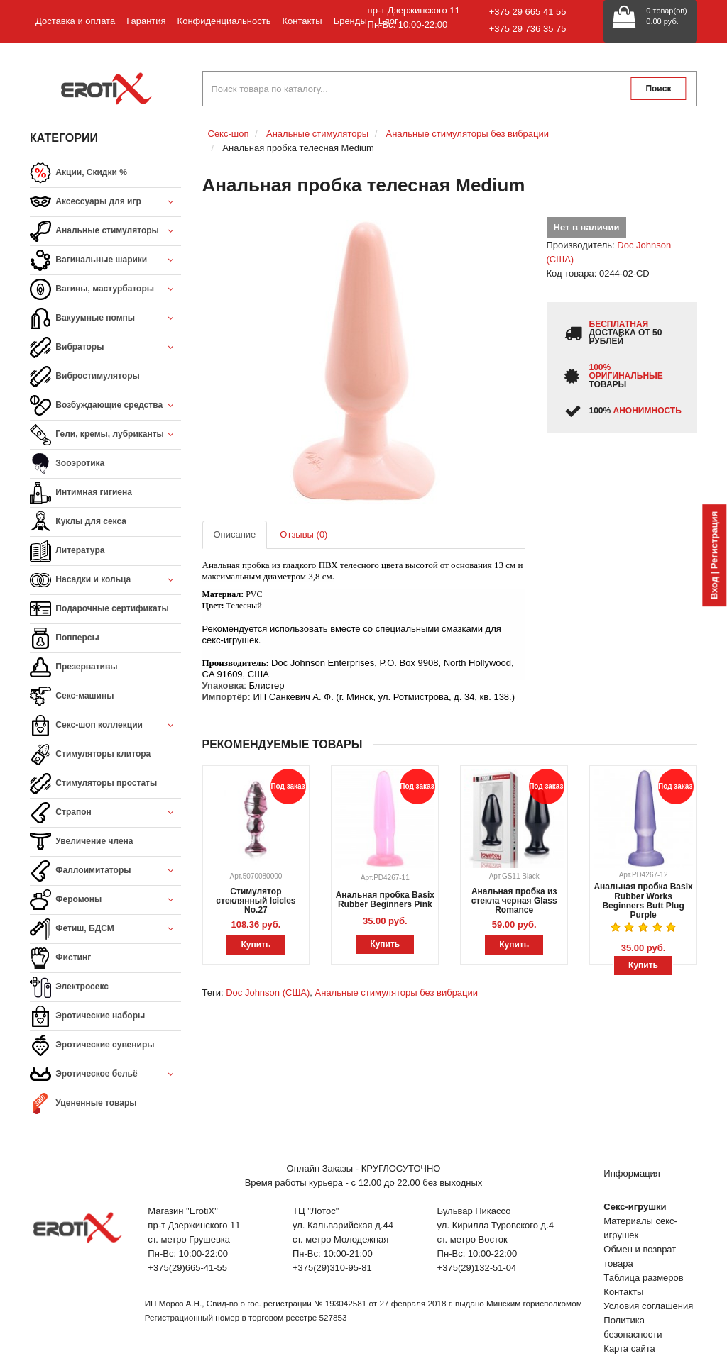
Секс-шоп (228, 133)
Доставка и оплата (75, 21)
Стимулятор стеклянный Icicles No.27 (255, 901)
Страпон (105, 813)
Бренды (350, 21)
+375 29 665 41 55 (528, 11)
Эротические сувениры (92, 1045)
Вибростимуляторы (85, 376)
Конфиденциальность (224, 21)
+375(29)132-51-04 (477, 1267)
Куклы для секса (78, 522)
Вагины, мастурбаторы (105, 289)
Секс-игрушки (634, 1206)
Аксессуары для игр (105, 202)
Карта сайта (629, 1348)
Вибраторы (105, 347)
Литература (67, 551)
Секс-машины (72, 696)
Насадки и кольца (105, 580)
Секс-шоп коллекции (105, 725)
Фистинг (60, 958)
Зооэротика (67, 463)
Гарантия (145, 21)
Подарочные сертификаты (99, 609)
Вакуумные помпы (105, 318)
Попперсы (64, 638)
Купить (255, 945)
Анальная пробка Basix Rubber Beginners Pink (385, 899)
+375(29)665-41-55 (187, 1267)
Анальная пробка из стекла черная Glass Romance (514, 901)
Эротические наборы (87, 1016)
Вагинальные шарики (105, 260)
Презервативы (74, 667)
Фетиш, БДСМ (105, 929)
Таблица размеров (643, 1277)
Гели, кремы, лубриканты (105, 435)
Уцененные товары (83, 1103)
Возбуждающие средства (105, 406)
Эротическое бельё (105, 1074)
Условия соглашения (648, 1306)
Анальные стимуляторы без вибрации (468, 133)
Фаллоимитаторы (105, 871)
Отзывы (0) (303, 534)
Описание (235, 534)
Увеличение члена (81, 841)
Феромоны (105, 900)
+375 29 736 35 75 (528, 28)
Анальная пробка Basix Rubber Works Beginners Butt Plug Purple (643, 901)
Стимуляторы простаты (93, 783)
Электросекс (69, 987)
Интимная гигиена (81, 493)
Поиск (658, 89)
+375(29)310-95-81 (332, 1267)
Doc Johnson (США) (268, 992)
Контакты (302, 21)
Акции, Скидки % (78, 173)
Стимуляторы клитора (90, 754)
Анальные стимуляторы (105, 231)
